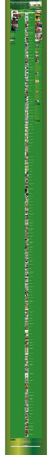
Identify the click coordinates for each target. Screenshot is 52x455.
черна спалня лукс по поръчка (31, 247)
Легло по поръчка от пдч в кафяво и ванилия (31, 242)
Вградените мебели (37, 117)
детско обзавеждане (31, 361)
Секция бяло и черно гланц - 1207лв (31, 27)
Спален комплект (30, 333)
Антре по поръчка (30, 165)
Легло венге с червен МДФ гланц (31, 214)
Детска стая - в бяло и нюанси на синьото (31, 116)
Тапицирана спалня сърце (31, 434)
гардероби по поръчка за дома (38, 48)
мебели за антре (30, 168)
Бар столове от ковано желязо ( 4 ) (38, 67)
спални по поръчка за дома (37, 65)
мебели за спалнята (38, 61)
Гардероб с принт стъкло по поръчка (31, 426)
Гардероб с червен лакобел (31, 342)
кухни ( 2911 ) (38, 59)
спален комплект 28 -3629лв (31, 236)
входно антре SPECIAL (31, 162)
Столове (36, 99)
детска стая (30, 389)
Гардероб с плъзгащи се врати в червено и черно (23, 14)
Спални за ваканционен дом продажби (31, 373)
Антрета (36, 43)
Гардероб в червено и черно (31, 312)
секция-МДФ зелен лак (31, 404)
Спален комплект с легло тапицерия (31, 228)
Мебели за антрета (37, 44)
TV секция (30, 88)
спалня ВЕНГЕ (30, 289)
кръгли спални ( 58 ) (37, 63)
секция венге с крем (31, 85)
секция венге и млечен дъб (31, 99)
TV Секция (30, 303)
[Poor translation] (27, 445)
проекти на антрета (37, 83)
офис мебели (38, 73)
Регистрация (36, 105)
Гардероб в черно (30, 193)
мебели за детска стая (31, 118)
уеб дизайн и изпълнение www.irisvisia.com (26, 442)
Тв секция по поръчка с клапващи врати (31, 67)
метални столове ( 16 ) (37, 97)
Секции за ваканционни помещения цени (31, 364)
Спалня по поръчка (31, 13)
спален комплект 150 (31, 423)
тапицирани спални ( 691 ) (37, 66)
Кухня (29, 336)
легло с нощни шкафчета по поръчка (31, 272)
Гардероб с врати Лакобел (31, 260)
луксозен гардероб (30, 410)
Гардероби (38, 46)
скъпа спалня (30, 416)
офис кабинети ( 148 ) (37, 76)
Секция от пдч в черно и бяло (31, 55)
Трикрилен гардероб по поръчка (31, 323)
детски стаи (12, 36)
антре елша (30, 151)
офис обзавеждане (37, 77)
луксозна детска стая (31, 34)
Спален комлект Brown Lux (31, 286)
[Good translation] (25, 445)
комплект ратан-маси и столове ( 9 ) (38, 88)
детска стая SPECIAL (31, 139)
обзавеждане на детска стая (31, 133)
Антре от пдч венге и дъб (31, 143)
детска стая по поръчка (31, 121)
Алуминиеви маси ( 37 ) (37, 94)
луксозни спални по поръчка (31, 413)
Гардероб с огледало (31, 264)
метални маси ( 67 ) (37, 96)
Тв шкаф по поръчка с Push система (31, 80)
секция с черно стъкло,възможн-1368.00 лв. (31, 58)
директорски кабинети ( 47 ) (38, 75)
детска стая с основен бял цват (31, 110)
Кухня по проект (30, 339)
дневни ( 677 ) (38, 56)
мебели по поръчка (31, 407)
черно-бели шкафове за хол (31, 69)
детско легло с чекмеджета (31, 124)
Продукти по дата (37, 113)
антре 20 (29, 148)
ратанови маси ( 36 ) (37, 90)
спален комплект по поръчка (31, 222)
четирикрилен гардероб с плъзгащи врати (31, 395)
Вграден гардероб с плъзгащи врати (31, 348)
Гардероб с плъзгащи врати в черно (31, 188)
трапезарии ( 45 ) (38, 101)
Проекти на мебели (38, 81)
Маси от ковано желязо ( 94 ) (38, 68)
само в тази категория (12, 41)
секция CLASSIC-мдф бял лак (31, 101)
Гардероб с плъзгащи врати (31, 345)
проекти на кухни (37, 85)
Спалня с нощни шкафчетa (31, 380)
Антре (29, 383)
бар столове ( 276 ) (37, 95)
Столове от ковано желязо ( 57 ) (38, 70)
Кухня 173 (30, 419)
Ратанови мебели (37, 87)
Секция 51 (30, 24)
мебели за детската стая (31, 392)
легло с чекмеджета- (31, 276)
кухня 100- (30, 29)
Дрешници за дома (37, 50)
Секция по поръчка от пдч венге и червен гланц (31, 33)
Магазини (36, 109)
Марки (36, 112)
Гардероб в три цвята (31, 201)
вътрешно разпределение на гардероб (31, 399)
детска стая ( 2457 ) (38, 53)
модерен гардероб (30, 171)
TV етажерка (30, 377)
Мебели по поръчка (37, 116)
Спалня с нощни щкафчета (31, 318)
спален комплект (30, 230)
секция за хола (30, 96)
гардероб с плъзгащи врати (31, 183)
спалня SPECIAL (30, 283)
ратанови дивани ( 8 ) (37, 89)
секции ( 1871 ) (38, 92)
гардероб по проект (31, 174)
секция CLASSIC (30, 40)
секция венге (30, 37)
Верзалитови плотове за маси (12, 33)
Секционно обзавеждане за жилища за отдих (31, 301)
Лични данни (36, 106)
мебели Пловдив (12, 35)
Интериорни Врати (37, 108)
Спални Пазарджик (13, 34)
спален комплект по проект (31, 225)
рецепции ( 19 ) (36, 79)
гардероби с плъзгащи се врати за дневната (38, 49)
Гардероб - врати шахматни (31, 17)
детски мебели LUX (31, 401)
